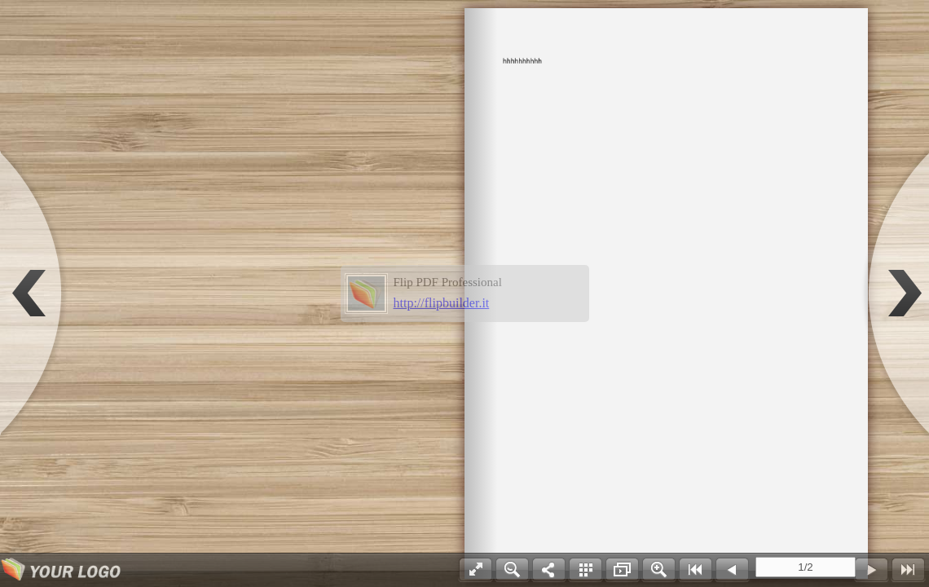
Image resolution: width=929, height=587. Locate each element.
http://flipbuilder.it (442, 303)
